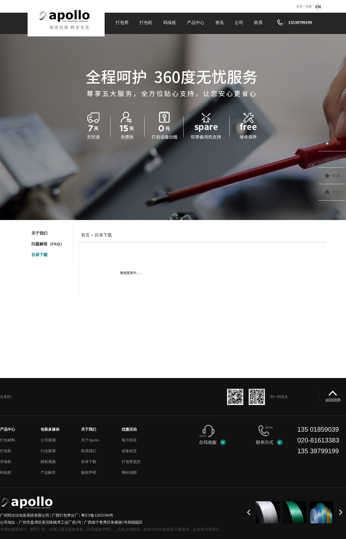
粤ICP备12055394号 (97, 515)
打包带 (122, 22)
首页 (85, 235)
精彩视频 (48, 462)
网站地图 (129, 473)
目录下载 (39, 254)
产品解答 (48, 473)
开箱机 (5, 462)
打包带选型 (131, 462)
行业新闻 (48, 451)
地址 (336, 159)
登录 (300, 6)
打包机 (145, 22)
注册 (308, 6)
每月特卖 (129, 440)
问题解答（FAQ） (47, 244)
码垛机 (169, 22)
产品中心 (195, 22)
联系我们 (88, 451)
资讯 (219, 22)
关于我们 (39, 233)
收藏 (336, 175)
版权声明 (88, 473)
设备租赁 (129, 451)
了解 (336, 142)
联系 (258, 22)
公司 (239, 22)
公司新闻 (48, 440)
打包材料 (7, 440)
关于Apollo (90, 440)
